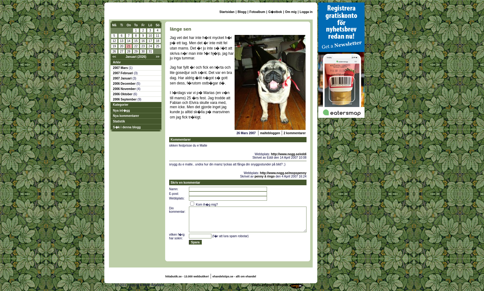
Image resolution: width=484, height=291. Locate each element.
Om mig (291, 12)
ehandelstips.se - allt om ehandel (234, 276)
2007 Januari (122, 78)
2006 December (124, 83)
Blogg (242, 12)
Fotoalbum (257, 12)
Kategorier (120, 104)
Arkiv (117, 62)
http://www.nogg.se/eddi (289, 154)
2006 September (125, 99)
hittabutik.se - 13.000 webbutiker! (187, 276)
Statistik (119, 121)
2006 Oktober (123, 94)
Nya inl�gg (121, 110)
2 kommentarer (295, 133)
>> (158, 56)
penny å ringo (264, 176)
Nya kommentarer (126, 116)
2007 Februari (123, 73)
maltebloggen (270, 133)
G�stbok (275, 12)
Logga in (306, 12)
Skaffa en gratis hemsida (270, 285)
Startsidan (227, 12)
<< (114, 56)
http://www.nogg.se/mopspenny (283, 173)
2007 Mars (121, 68)
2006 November (125, 89)
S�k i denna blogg (127, 127)
